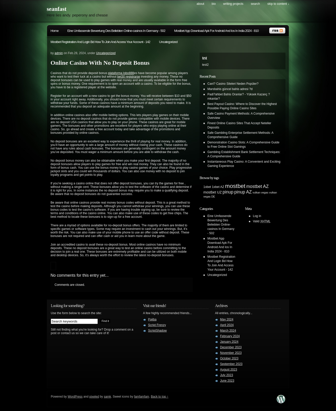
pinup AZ (243, 191)
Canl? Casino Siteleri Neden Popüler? (232, 83)
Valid (262, 221)
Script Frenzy (157, 325)
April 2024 (227, 325)
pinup (228, 191)
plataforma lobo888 (121, 73)
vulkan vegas (260, 192)
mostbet (235, 186)
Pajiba (152, 319)
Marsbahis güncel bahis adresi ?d (230, 89)
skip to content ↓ (278, 4)
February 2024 (230, 336)
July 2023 (226, 375)
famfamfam (141, 396)
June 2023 (227, 380)
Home (55, 31)
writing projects (233, 4)
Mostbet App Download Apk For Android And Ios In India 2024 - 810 (216, 31)
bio (214, 4)
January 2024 (229, 341)
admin (59, 53)
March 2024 (228, 330)
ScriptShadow (157, 330)
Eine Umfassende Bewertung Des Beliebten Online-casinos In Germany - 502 (116, 31)
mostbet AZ (257, 186)
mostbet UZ (212, 192)
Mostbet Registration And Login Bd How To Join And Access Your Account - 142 (100, 42)
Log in (257, 216)
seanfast (56, 9)
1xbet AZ (218, 187)
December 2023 (231, 347)
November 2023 (231, 353)
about (200, 4)
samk (107, 396)
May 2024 (226, 319)
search (255, 4)
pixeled (94, 396)
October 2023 (229, 358)
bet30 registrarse (128, 76)
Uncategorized (168, 42)
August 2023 (228, 369)
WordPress (75, 396)
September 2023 (231, 364)
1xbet (207, 187)
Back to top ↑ (159, 396)
